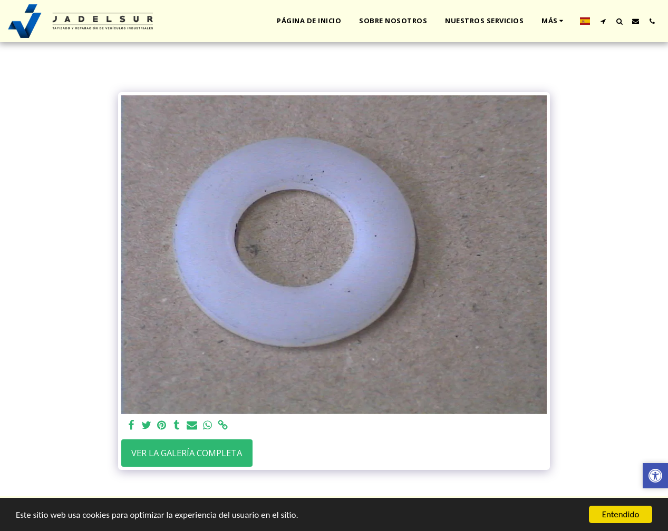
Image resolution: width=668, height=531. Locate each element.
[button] (603, 21)
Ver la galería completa (186, 453)
